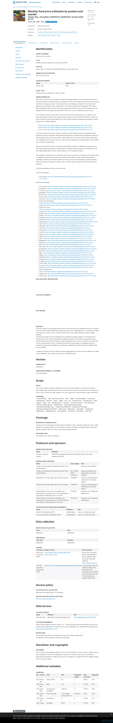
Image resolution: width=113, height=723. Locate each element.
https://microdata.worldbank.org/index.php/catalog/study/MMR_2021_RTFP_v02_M (70, 250)
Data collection (19, 64)
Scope (17, 54)
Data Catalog (56, 2)
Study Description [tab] (19, 43)
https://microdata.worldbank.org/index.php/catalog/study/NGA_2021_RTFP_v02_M (68, 255)
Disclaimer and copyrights (23, 74)
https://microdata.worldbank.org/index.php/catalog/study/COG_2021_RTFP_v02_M (71, 211)
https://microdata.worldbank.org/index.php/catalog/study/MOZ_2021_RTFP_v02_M (71, 248)
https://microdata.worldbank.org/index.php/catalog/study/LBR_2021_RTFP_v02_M (68, 236)
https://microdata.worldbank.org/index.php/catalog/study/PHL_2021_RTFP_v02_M (70, 257)
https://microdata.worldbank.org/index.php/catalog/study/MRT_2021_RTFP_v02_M (70, 246)
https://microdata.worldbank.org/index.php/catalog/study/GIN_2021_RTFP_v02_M (68, 219)
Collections (71, 2)
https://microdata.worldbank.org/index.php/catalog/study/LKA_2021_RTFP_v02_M (69, 265)
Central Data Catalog (22, 6)
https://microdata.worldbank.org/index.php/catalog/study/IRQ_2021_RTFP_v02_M (66, 228)
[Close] (111, 714)
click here (62, 718)
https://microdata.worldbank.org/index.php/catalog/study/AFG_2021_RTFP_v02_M (71, 188)
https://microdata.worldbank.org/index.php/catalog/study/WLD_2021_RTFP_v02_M (67, 125)
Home (14, 6)
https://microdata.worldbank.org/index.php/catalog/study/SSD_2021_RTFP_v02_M (72, 263)
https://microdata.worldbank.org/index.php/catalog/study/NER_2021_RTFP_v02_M (67, 252)
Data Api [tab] (77, 42)
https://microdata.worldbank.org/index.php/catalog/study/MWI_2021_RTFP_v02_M (68, 242)
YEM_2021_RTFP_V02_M (36, 6)
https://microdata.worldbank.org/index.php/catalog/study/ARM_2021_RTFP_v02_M (69, 190)
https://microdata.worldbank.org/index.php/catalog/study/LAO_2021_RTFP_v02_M (69, 232)
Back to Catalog (19, 711)
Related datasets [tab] (67, 42)
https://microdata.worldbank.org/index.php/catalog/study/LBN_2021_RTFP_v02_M (69, 234)
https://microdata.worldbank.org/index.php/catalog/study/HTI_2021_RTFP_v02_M (66, 223)
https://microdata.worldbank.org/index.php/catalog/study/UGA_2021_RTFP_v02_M (68, 273)
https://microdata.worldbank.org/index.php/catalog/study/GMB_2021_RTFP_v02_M (71, 215)
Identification (19, 47)
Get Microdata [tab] (55, 42)
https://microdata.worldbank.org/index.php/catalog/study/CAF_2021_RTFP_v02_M (63, 203)
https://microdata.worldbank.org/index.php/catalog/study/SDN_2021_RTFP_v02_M (68, 267)
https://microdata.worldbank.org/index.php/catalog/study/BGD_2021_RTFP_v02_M (71, 192)
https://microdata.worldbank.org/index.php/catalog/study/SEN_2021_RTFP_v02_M (69, 259)
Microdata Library (35, 2)
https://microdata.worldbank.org (45, 598)
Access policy (19, 67)
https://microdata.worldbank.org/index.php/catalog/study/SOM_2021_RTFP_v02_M (69, 261)
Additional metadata (21, 77)
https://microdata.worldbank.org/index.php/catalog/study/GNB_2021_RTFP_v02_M (72, 221)
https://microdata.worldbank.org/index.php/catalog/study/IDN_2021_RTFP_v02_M (70, 225)
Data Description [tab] (32, 42)
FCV (29, 6)
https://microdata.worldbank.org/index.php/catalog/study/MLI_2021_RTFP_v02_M (66, 244)
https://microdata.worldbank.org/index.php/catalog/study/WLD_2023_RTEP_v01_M (67, 127)
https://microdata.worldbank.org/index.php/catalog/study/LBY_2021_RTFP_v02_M (67, 238)
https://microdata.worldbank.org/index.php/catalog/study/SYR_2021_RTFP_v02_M (63, 271)
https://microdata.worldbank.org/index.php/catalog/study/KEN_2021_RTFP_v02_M (67, 230)
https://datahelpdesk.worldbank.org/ (85, 617)
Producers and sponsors (22, 60)
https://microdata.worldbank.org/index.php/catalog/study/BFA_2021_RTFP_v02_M (72, 194)
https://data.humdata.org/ (89, 563)
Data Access (19, 70)
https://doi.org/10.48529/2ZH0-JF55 (46, 629)
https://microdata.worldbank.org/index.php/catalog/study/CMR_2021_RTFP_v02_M (70, 198)
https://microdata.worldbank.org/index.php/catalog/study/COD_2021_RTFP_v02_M (63, 209)
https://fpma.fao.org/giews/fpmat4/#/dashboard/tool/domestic (63, 565)
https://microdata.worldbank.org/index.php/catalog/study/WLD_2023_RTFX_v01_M (67, 129)
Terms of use (88, 2)
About (64, 2)
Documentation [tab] (43, 42)
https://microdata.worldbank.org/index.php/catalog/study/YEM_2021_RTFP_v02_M (71, 275)
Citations (79, 2)
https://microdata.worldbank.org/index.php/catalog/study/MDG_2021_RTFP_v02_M (71, 240)
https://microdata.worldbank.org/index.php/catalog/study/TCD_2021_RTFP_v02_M (67, 205)
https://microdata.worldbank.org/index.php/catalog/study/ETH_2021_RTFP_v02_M (68, 213)
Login (96, 2)
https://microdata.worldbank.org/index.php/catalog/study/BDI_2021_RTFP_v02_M (68, 196)
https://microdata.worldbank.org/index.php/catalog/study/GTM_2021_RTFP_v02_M (70, 217)
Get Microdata (51, 21)
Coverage (18, 57)
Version (17, 50)
